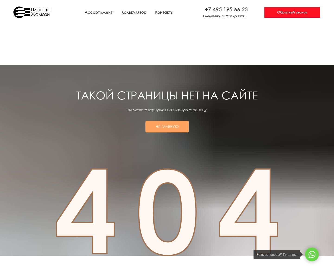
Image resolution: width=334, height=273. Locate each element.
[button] (292, 12)
